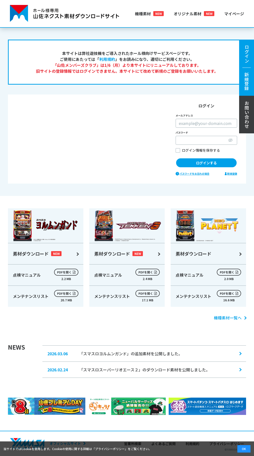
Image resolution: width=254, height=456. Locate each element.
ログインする (206, 162)
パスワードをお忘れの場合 (194, 173)
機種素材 (143, 14)
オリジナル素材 (187, 14)
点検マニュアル (45, 275)
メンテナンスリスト (45, 296)
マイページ (234, 14)
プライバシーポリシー (110, 449)
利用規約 (107, 59)
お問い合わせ (247, 114)
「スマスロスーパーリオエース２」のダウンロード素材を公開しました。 (144, 369)
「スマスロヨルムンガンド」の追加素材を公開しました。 (144, 353)
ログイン (246, 68)
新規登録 (232, 173)
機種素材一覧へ (230, 318)
